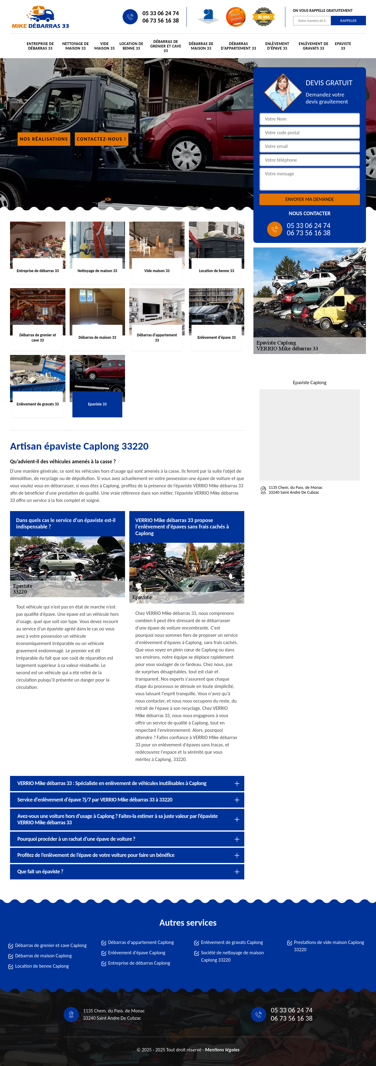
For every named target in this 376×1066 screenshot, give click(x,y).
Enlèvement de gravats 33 (313, 46)
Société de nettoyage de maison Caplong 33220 (232, 956)
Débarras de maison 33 (201, 46)
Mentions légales (222, 1050)
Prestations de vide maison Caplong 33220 (329, 945)
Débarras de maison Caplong (43, 956)
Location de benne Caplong (42, 966)
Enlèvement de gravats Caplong (232, 942)
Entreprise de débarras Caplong (139, 963)
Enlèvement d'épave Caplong (136, 953)
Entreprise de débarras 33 (40, 46)
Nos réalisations (44, 139)
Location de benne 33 (131, 46)
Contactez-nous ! (102, 139)
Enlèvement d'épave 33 (277, 46)
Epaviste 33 (343, 46)
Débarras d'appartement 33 (238, 46)
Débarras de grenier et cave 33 (165, 46)
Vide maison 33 (104, 46)
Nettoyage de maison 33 (75, 46)
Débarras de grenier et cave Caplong (51, 945)
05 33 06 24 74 (160, 13)
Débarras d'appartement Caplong (141, 942)
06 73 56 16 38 (160, 20)
